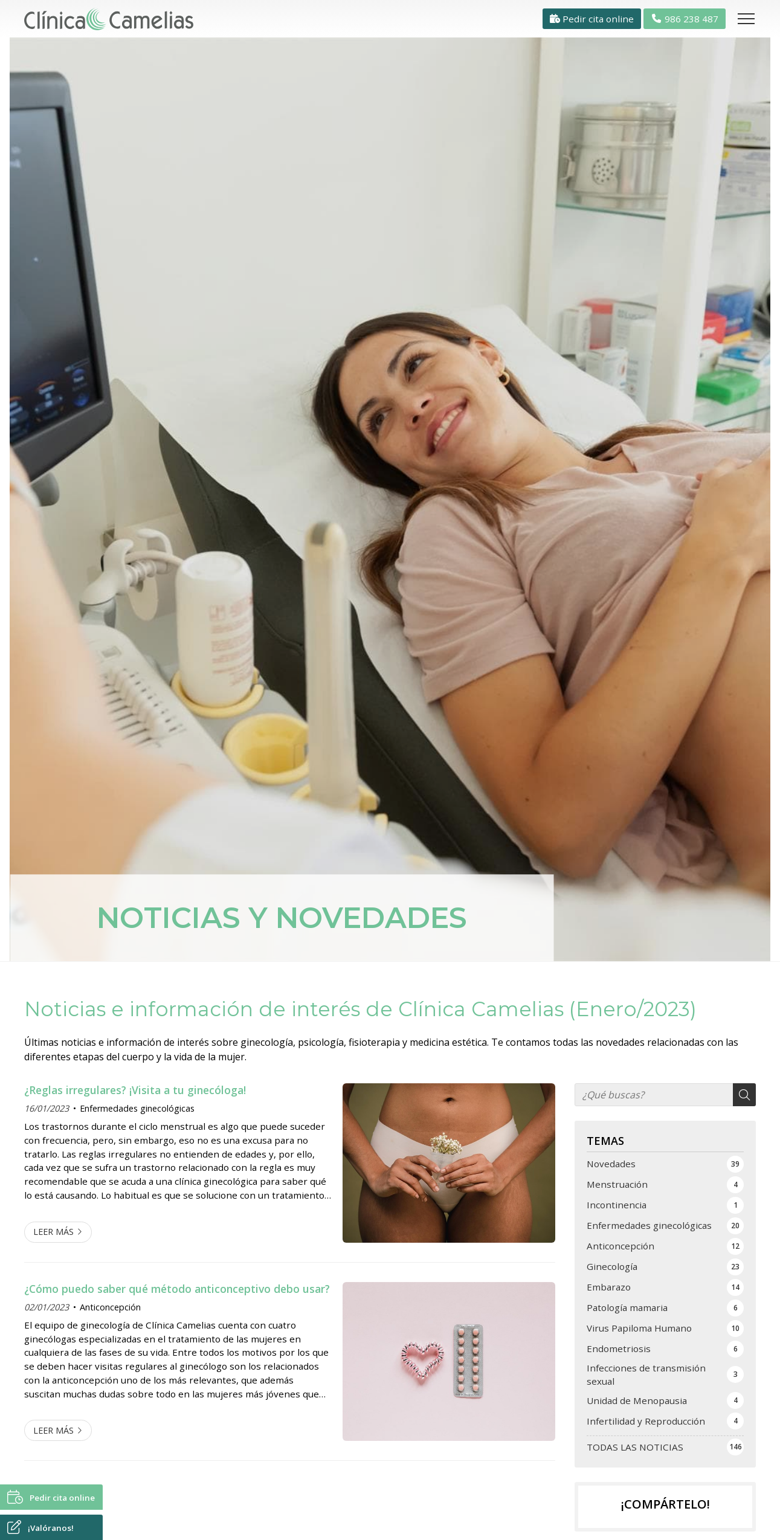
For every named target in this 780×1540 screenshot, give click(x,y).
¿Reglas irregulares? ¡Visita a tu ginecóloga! (135, 1090)
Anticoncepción (110, 1307)
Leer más (53, 1231)
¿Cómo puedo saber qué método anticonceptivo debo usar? (177, 1288)
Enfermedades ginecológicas (137, 1108)
